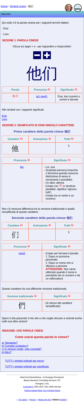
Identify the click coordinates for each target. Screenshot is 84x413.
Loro (4, 119)
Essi (4, 116)
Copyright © (28, 387)
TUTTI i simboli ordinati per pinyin (24, 360)
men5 (44, 96)
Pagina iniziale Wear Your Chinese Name (42, 390)
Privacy (32, 400)
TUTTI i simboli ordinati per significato (27, 366)
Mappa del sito (44, 400)
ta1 (38, 96)
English (63, 400)
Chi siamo (22, 400)
